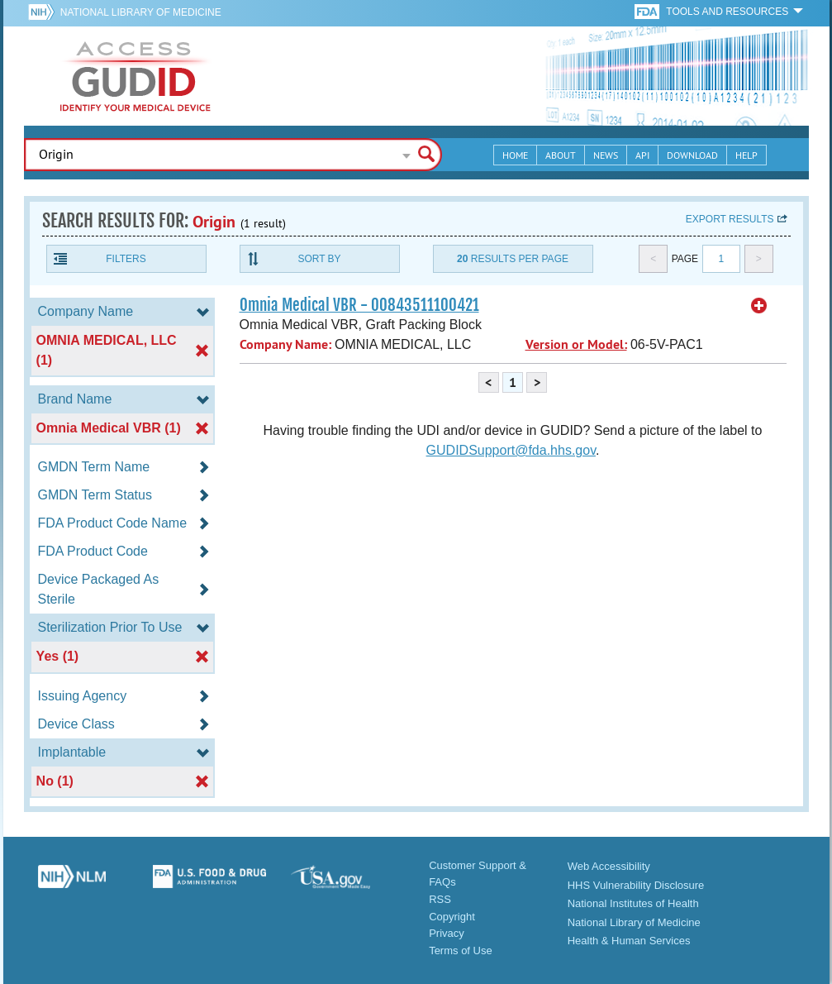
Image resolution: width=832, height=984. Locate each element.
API (642, 155)
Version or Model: (576, 344)
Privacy (446, 933)
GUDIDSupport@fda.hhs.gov (511, 450)
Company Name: (285, 344)
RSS (440, 899)
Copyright (452, 916)
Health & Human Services (629, 940)
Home (515, 155)
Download (692, 155)
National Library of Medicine (140, 12)
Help (746, 155)
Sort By (318, 259)
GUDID (135, 76)
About (560, 155)
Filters (125, 259)
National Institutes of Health (633, 903)
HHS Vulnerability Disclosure (636, 885)
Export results (730, 219)
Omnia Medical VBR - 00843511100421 (359, 305)
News (605, 155)
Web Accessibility (609, 866)
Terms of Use (460, 950)
